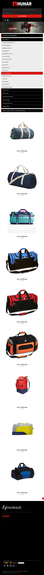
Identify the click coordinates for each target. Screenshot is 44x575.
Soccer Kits (4, 70)
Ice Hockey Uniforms (7, 59)
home (4, 110)
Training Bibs (5, 81)
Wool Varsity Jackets (7, 87)
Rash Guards (5, 65)
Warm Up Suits (5, 84)
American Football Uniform (8, 42)
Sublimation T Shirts (6, 76)
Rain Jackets (5, 62)
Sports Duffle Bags (6, 73)
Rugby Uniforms (6, 67)
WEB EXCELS (18, 572)
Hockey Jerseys (6, 56)
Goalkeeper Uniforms (7, 53)
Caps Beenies (5, 51)
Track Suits (4, 78)
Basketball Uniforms (7, 48)
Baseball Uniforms (6, 45)
